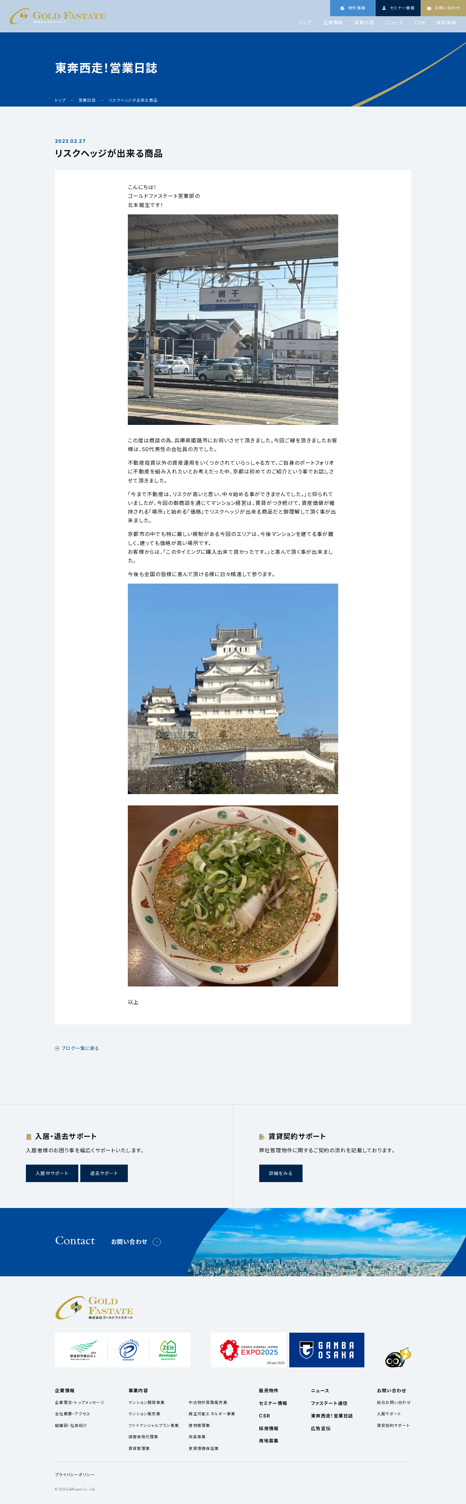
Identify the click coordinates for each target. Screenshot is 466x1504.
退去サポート (104, 1173)
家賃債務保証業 (204, 1448)
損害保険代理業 (143, 1436)
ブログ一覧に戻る (80, 1048)
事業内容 (364, 22)
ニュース (394, 22)
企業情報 (333, 22)
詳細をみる (281, 1173)
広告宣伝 (321, 1428)
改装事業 (197, 1436)
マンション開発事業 (146, 1402)
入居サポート (389, 1413)
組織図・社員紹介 (71, 1425)
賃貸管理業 (139, 1448)
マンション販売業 (144, 1413)
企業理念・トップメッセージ (80, 1402)
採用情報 (446, 22)
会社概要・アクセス (73, 1413)
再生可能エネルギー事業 (212, 1413)
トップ (305, 22)
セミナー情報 (273, 1403)
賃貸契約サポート (393, 1425)
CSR (420, 22)
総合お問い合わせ (394, 1402)
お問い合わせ (129, 1241)
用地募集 (269, 1440)
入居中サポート (52, 1173)
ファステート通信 (329, 1403)
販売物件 (269, 1390)
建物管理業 (199, 1425)
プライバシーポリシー (75, 1474)
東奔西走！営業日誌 (332, 1416)
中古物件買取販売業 (208, 1402)
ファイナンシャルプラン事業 (153, 1425)
